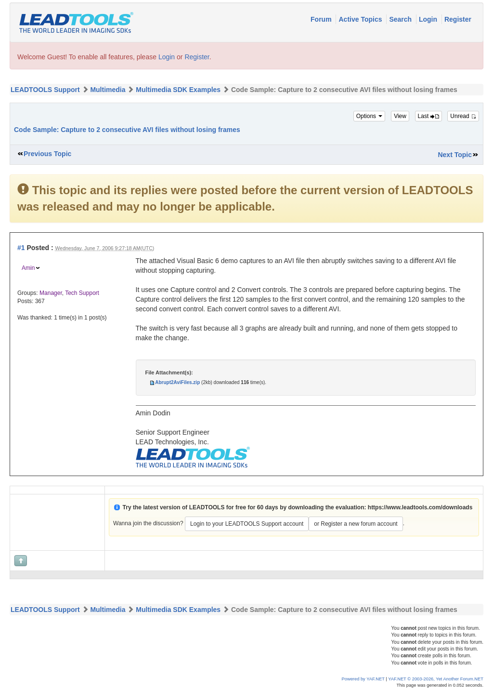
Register (457, 19)
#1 (21, 248)
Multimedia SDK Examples (178, 89)
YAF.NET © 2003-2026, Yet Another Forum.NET (435, 679)
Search (401, 19)
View (400, 116)
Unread (463, 116)
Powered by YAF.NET (363, 679)
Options (369, 116)
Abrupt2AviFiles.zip (177, 382)
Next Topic (455, 155)
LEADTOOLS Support (45, 89)
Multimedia (107, 89)
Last (428, 116)
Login (429, 19)
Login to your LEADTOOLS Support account (246, 523)
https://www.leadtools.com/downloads (420, 507)
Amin (28, 268)
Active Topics (361, 19)
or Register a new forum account (355, 523)
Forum (322, 19)
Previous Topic (47, 154)
